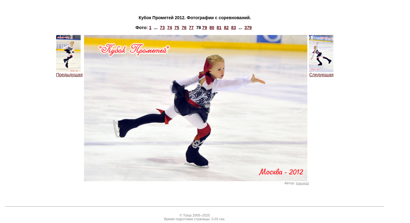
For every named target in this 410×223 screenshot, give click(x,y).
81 (219, 27)
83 (233, 27)
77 (191, 27)
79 (204, 27)
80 (211, 27)
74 (169, 27)
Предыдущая (69, 72)
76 (184, 27)
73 (162, 27)
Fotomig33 (302, 183)
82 (226, 27)
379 (248, 27)
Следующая (321, 72)
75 (176, 27)
